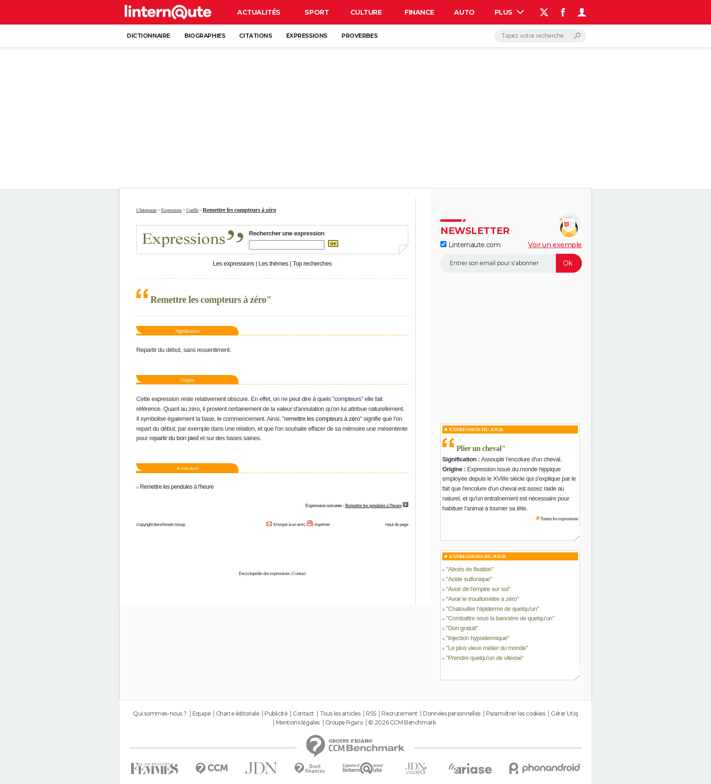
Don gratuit (462, 628)
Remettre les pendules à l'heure (176, 487)
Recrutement (399, 713)
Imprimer (322, 524)
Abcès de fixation (469, 569)
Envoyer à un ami (288, 524)
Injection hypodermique (477, 638)
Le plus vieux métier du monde (487, 647)
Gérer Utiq (564, 713)
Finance (419, 12)
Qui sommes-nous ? (160, 713)
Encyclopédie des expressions (264, 573)
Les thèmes (273, 263)
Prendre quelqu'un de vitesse (484, 657)
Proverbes (359, 35)
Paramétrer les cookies (516, 713)
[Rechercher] (541, 35)
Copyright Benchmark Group (160, 524)
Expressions (306, 35)
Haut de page (396, 524)
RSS (371, 713)
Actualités (259, 12)
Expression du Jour (476, 429)
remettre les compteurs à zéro (322, 418)
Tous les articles (340, 713)
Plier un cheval (479, 448)
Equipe (201, 713)
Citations (255, 35)
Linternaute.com (470, 245)
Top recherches (312, 263)
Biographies (204, 35)
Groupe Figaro (344, 722)
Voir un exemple (555, 245)
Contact (299, 573)
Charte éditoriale (237, 713)
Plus (509, 12)
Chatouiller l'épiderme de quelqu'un (492, 608)
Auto (464, 12)
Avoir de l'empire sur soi (478, 588)
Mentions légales (298, 722)
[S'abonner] (511, 263)
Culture (366, 12)
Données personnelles (451, 713)
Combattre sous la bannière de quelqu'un (500, 618)
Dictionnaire (148, 35)
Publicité (276, 713)
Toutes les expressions (559, 518)
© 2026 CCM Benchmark (402, 722)
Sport (317, 12)
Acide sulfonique (469, 579)
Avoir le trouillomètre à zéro (482, 598)
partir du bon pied (176, 438)
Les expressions (233, 263)
